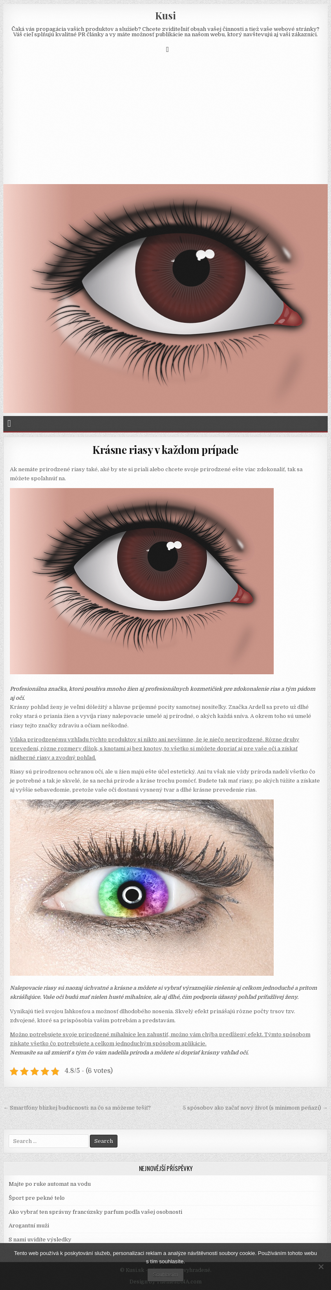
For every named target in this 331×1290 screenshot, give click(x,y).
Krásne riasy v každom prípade (165, 449)
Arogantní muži (29, 1225)
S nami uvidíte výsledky (40, 1239)
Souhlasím (165, 1274)
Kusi (165, 15)
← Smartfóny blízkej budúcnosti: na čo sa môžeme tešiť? (77, 1108)
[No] (321, 1266)
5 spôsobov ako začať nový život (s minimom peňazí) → (255, 1108)
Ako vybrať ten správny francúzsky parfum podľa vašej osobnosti (95, 1212)
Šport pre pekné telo (37, 1198)
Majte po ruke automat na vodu (50, 1184)
